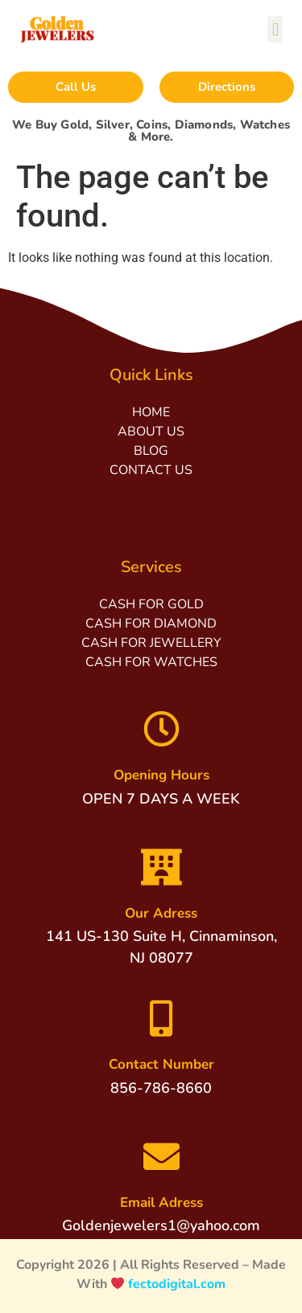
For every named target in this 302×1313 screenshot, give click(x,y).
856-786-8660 (161, 1088)
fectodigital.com (176, 1284)
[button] (275, 29)
